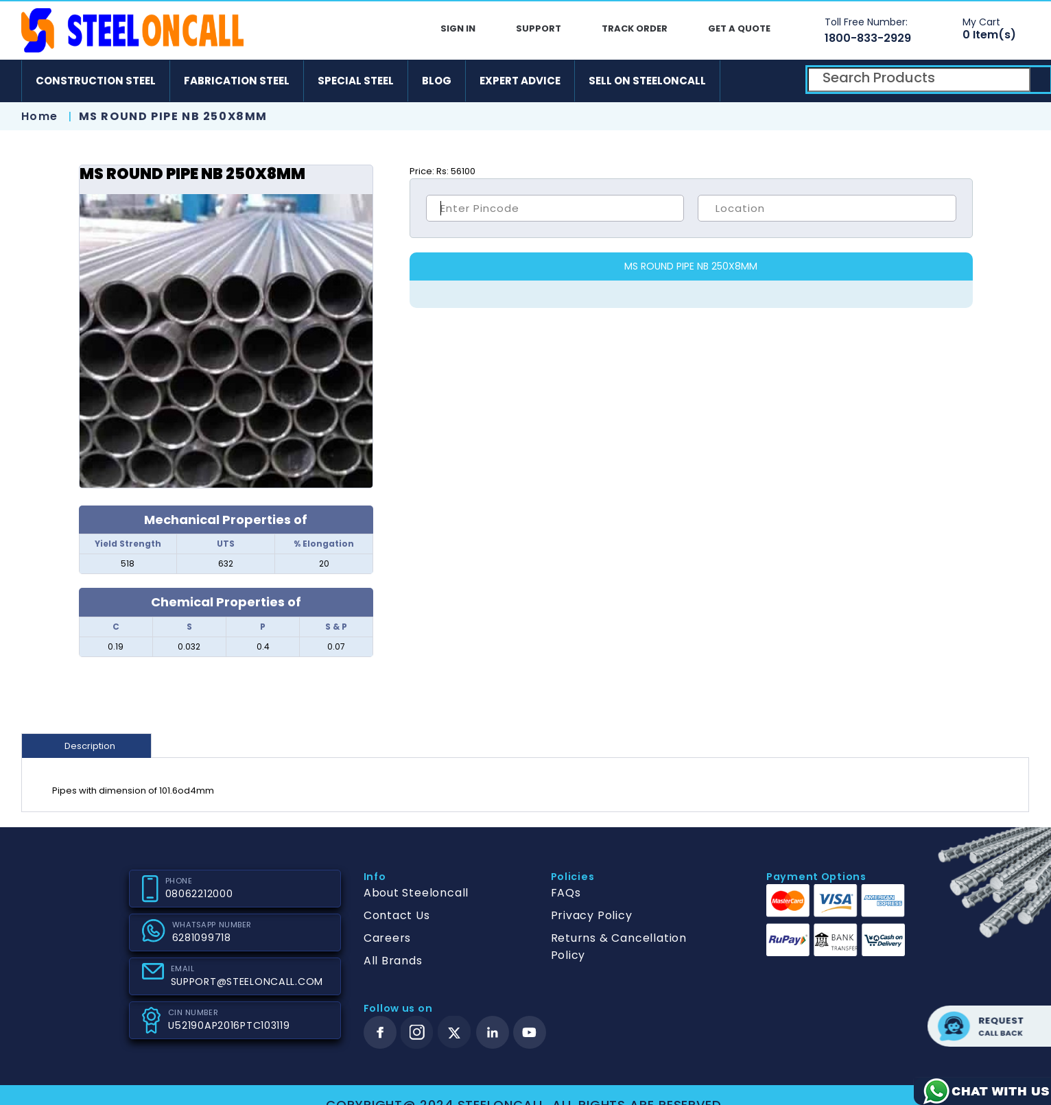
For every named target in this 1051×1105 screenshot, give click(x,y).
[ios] (781, 81)
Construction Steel (96, 80)
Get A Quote (739, 28)
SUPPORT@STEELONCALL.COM (247, 981)
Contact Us (397, 915)
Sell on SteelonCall (647, 80)
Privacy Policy (592, 915)
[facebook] (380, 1032)
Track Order (635, 28)
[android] (741, 81)
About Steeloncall (416, 893)
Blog (436, 80)
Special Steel (356, 80)
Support (538, 28)
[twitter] (454, 1032)
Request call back (989, 1026)
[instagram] (417, 1032)
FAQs (566, 893)
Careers (388, 938)
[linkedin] (492, 1032)
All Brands (393, 961)
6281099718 (201, 937)
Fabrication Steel (237, 80)
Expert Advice (520, 80)
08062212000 (199, 894)
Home (39, 116)
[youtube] (529, 1032)
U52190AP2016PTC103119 (229, 1025)
